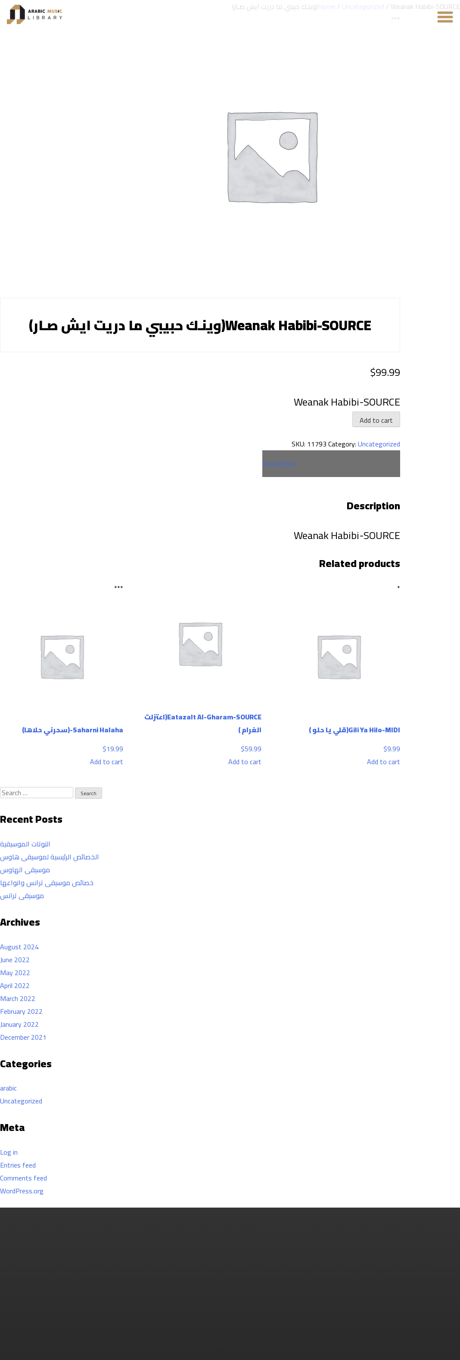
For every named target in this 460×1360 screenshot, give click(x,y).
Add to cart (376, 420)
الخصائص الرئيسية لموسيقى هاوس (49, 856)
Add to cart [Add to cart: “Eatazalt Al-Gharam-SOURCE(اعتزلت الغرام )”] (244, 761)
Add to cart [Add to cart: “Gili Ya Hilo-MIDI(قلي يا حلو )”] (383, 761)
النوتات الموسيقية (25, 843)
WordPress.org (22, 1190)
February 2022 (21, 1011)
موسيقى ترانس (22, 895)
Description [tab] (278, 463)
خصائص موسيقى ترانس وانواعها (46, 882)
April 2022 (15, 985)
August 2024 (19, 946)
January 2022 (19, 1024)
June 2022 (15, 959)
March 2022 (17, 998)
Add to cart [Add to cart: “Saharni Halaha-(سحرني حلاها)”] (106, 761)
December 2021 (23, 1037)
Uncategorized (379, 443)
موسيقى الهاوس (25, 869)
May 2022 (15, 972)
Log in (9, 1152)
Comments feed (23, 1177)
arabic (8, 1087)
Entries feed (18, 1165)
